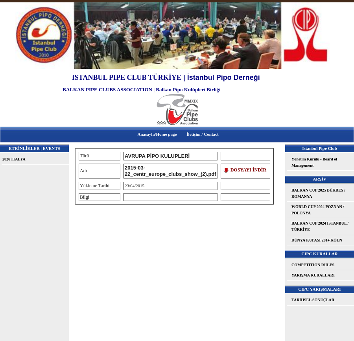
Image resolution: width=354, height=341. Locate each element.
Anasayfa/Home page (157, 134)
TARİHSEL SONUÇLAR (312, 300)
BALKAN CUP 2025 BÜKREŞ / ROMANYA (318, 193)
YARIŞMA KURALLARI (313, 275)
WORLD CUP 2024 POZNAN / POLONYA (317, 210)
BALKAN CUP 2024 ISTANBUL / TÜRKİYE (319, 226)
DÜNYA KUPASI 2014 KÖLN (316, 240)
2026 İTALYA (14, 159)
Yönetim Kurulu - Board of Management (314, 162)
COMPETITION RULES (312, 265)
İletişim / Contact (202, 134)
